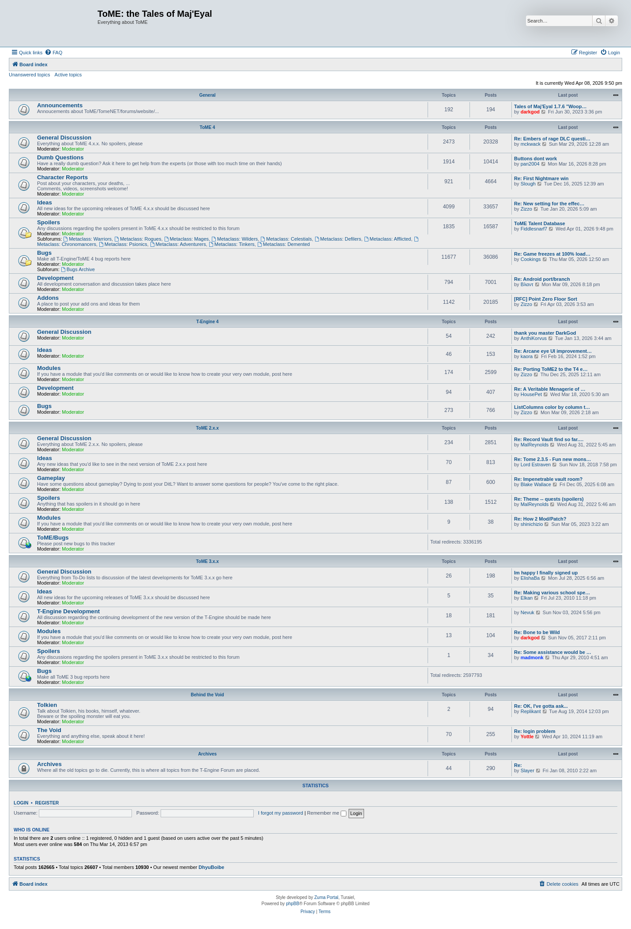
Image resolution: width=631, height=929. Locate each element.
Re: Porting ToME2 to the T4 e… (551, 369)
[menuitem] (53, 52)
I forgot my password (280, 813)
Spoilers (48, 222)
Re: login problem (535, 731)
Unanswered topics (29, 74)
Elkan (527, 597)
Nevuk (527, 612)
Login (21, 802)
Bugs (44, 252)
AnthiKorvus (534, 338)
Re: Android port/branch (542, 279)
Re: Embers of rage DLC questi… (552, 138)
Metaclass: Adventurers (178, 244)
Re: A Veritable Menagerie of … (550, 389)
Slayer (527, 770)
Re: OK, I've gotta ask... (541, 706)
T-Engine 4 (207, 321)
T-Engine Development (68, 611)
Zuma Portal (326, 897)
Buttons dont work (535, 158)
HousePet (531, 394)
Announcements (60, 105)
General (207, 95)
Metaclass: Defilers (338, 239)
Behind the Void (207, 694)
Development (55, 278)
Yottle (527, 736)
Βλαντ (527, 284)
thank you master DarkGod (545, 333)
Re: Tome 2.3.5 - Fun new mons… (552, 459)
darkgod (530, 111)
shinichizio (532, 524)
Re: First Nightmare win (541, 178)
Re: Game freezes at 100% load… (552, 254)
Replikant (531, 711)
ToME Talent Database (539, 223)
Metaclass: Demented (283, 244)
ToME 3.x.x (207, 561)
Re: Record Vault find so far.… (549, 439)
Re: (518, 765)
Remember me (326, 813)
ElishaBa (530, 578)
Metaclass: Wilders (234, 239)
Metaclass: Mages (186, 239)
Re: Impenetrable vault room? (548, 479)
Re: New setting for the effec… (549, 203)
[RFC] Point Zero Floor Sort (545, 299)
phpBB (292, 903)
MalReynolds (535, 444)
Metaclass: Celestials (286, 239)
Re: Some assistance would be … (552, 652)
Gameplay (51, 478)
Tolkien (47, 705)
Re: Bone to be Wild (537, 632)
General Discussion (64, 137)
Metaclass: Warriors (87, 239)
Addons (48, 298)
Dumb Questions (60, 157)
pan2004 (530, 163)
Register (47, 802)
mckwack (531, 144)
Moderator (73, 148)
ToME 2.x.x (207, 428)
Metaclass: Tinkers (232, 244)
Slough (528, 183)
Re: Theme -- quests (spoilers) (549, 499)
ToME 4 (207, 127)
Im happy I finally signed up (546, 572)
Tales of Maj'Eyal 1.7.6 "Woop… (550, 106)
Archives (207, 754)
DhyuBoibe (211, 867)
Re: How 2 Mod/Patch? (540, 518)
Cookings (531, 259)
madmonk (532, 657)
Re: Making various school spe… (552, 592)
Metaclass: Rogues (137, 239)
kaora (527, 356)
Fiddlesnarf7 (534, 228)
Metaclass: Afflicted (387, 239)
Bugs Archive (78, 269)
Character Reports (62, 177)
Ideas (44, 202)
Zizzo (526, 208)
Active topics (68, 74)
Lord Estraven (536, 464)
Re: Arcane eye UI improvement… (553, 351)
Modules (48, 368)
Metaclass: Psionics (123, 244)
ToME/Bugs (53, 537)
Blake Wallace (536, 484)
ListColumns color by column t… (552, 407)
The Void (49, 730)
